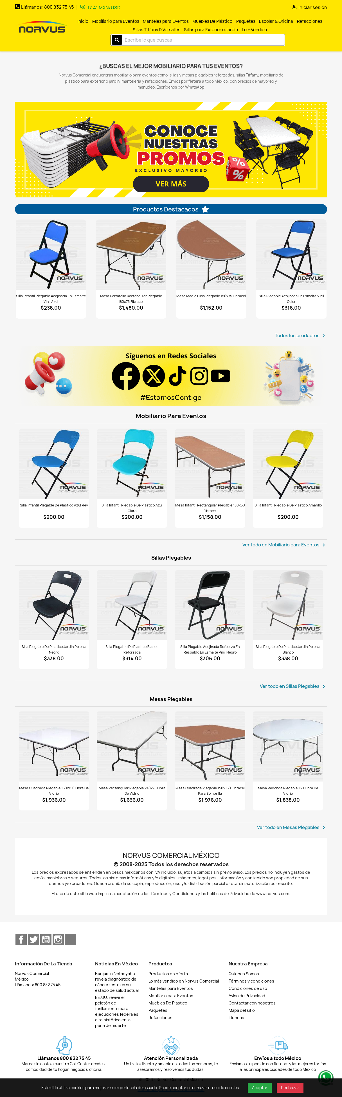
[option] (171, 149)
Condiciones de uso (248, 988)
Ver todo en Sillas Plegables (293, 686)
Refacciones (309, 21)
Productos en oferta (168, 973)
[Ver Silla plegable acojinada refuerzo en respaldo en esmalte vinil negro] (210, 605)
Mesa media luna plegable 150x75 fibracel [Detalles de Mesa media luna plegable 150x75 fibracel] (211, 296)
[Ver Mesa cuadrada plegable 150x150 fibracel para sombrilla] (210, 746)
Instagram (58, 939)
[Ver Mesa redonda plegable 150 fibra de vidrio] (288, 746)
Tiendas (236, 1017)
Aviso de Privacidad (247, 995)
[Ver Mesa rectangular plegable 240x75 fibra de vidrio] (132, 746)
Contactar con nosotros (252, 1003)
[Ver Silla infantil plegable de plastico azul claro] (132, 464)
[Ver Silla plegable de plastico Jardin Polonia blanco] (288, 605)
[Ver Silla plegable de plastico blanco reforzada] (132, 605)
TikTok (70, 939)
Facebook (21, 939)
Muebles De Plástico (212, 21)
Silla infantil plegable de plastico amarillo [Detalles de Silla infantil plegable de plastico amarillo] (288, 505)
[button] (30, 149)
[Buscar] (198, 40)
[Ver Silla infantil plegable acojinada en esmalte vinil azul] (51, 254)
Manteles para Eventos (166, 21)
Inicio (82, 21)
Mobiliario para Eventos (115, 21)
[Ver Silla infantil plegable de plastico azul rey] (54, 464)
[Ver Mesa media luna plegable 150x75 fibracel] (211, 254)
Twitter (33, 939)
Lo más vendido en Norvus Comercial (183, 981)
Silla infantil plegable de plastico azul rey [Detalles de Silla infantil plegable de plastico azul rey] (54, 505)
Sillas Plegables (171, 557)
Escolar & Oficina (276, 21)
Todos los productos (301, 335)
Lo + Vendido (254, 30)
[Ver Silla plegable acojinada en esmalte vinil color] (291, 254)
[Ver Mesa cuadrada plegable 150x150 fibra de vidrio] (54, 746)
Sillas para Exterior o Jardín (211, 30)
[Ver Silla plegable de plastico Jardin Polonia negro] (54, 605)
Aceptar (259, 1087)
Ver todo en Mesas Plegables (292, 827)
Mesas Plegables (171, 699)
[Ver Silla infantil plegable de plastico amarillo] (288, 464)
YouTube (45, 939)
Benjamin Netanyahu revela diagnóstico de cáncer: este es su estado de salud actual (117, 982)
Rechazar (290, 1087)
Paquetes (245, 21)
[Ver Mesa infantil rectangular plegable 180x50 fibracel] (210, 464)
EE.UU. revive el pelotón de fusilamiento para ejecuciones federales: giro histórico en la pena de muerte (117, 1011)
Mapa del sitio (242, 1010)
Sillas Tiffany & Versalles (156, 30)
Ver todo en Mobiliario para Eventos (284, 545)
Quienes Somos (244, 973)
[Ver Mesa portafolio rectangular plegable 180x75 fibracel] (131, 254)
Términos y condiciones (251, 981)
